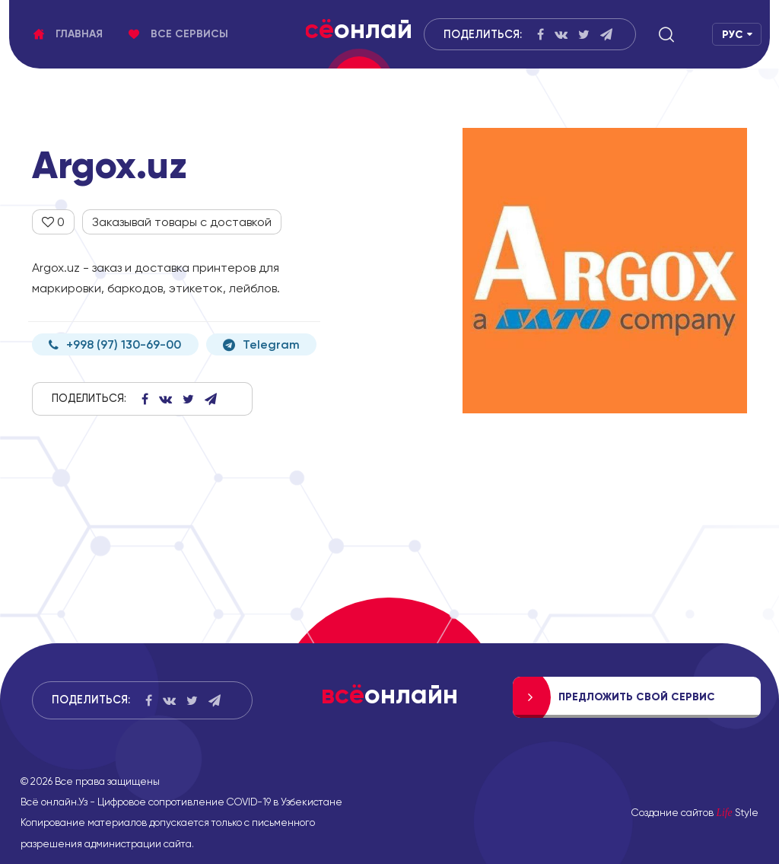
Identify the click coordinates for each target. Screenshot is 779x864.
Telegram (261, 344)
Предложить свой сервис (636, 696)
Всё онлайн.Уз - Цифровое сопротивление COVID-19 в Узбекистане (181, 801)
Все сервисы (178, 33)
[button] (666, 34)
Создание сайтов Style (694, 812)
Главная (68, 33)
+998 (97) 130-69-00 (115, 344)
